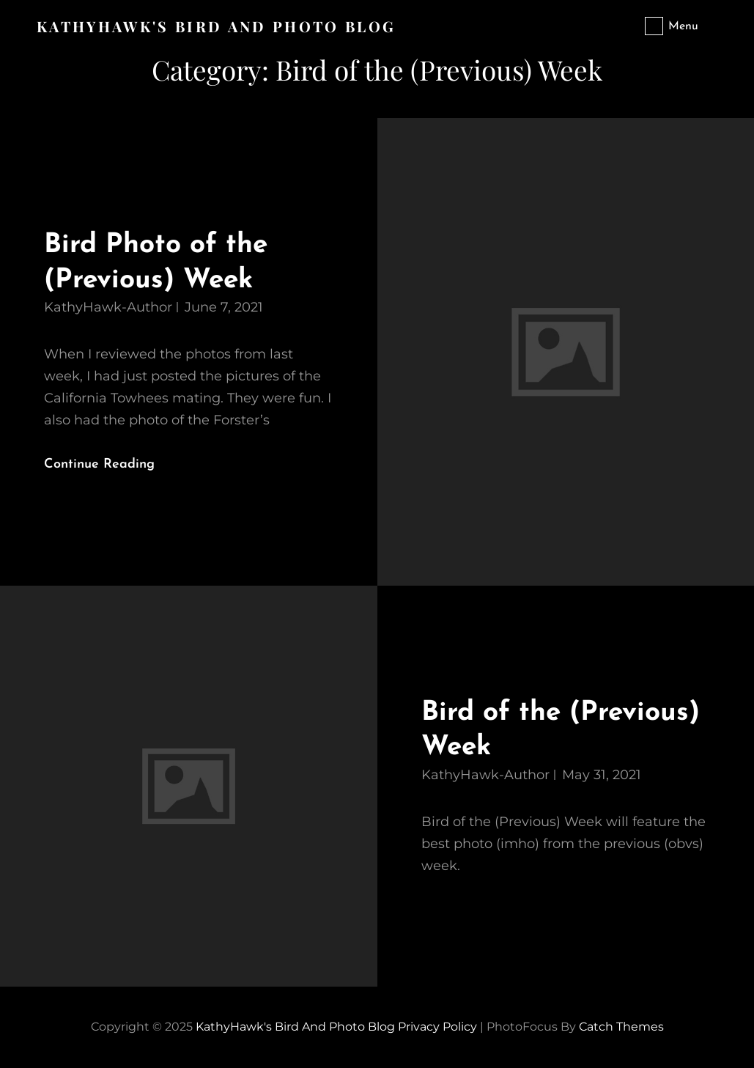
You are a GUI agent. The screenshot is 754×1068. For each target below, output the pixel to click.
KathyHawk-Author (108, 307)
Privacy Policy (437, 1027)
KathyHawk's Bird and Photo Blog (216, 26)
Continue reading (111, 465)
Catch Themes (621, 1027)
